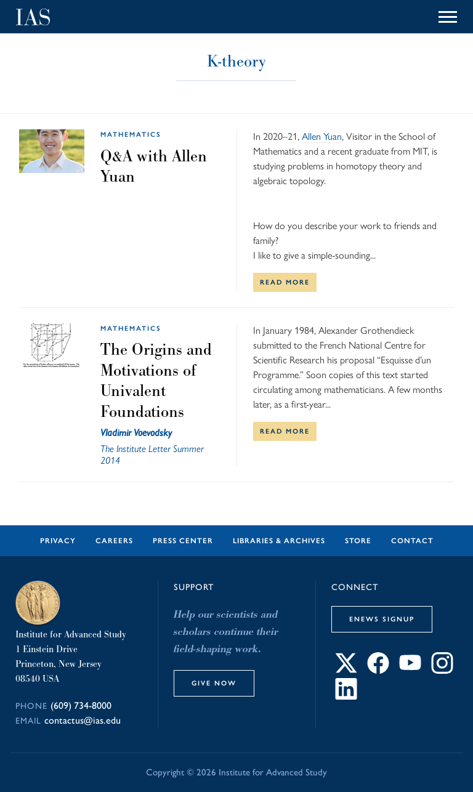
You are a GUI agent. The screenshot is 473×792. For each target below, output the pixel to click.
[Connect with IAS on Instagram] (442, 670)
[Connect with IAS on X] (346, 670)
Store (358, 540)
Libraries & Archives (279, 540)
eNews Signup (381, 619)
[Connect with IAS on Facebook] (378, 670)
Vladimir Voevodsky (136, 432)
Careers (114, 540)
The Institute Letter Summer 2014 (152, 454)
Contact (412, 540)
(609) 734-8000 (81, 705)
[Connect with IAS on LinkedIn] (346, 696)
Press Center (183, 540)
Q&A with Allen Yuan (153, 166)
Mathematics (130, 134)
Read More (285, 282)
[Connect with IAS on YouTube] (410, 670)
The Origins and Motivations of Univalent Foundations (156, 380)
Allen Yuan (322, 136)
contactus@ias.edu (82, 720)
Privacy (58, 540)
